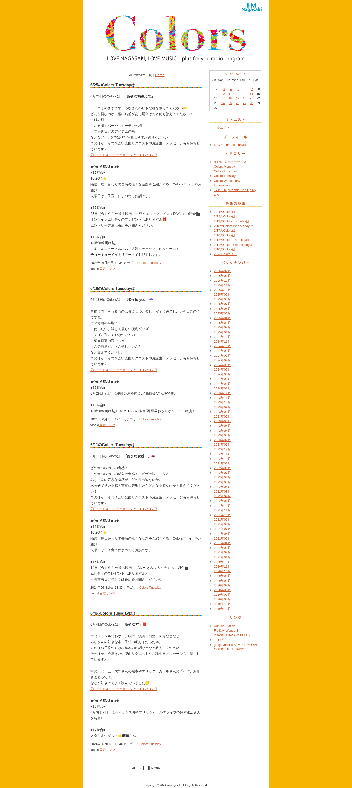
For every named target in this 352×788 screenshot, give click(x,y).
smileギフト (222, 640)
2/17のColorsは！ (226, 230)
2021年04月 (222, 543)
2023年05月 (222, 426)
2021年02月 (222, 552)
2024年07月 (222, 360)
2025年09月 (222, 294)
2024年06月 (222, 365)
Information (222, 185)
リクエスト (222, 127)
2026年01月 (222, 276)
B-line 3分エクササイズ (230, 162)
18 (230, 98)
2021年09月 (222, 519)
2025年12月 (222, 280)
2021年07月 (222, 529)
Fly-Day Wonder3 (226, 630)
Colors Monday (224, 166)
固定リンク (107, 268)
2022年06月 (222, 477)
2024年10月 (222, 346)
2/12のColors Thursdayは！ (233, 240)
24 (223, 103)
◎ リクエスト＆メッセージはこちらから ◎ (123, 155)
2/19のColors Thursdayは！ (233, 221)
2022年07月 (222, 473)
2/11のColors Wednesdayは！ (235, 245)
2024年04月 (222, 374)
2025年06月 (222, 309)
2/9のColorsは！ (225, 254)
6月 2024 (235, 74)
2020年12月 (222, 562)
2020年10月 (222, 571)
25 (230, 103)
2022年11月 (222, 454)
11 (230, 94)
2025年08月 (222, 299)
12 (237, 94)
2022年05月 (222, 482)
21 (251, 98)
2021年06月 (222, 534)
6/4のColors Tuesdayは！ (232, 145)
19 (237, 98)
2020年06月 (222, 590)
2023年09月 (222, 407)
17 (223, 98)
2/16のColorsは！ (226, 235)
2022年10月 (222, 459)
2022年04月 (222, 487)
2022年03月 (222, 491)
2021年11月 (222, 510)
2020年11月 (222, 566)
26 (237, 103)
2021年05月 (222, 538)
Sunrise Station (224, 626)
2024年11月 (222, 341)
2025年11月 (222, 285)
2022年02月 (222, 496)
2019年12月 (222, 604)
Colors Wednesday (227, 181)
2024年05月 (222, 369)
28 (251, 103)
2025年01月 (222, 332)
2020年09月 (222, 576)
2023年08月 (222, 412)
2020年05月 (222, 594)
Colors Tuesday (150, 263)
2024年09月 (222, 351)
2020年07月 (222, 585)
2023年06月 (222, 421)
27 (244, 103)
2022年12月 (222, 449)
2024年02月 (222, 384)
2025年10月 (222, 290)
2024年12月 (222, 337)
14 (251, 94)
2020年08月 (222, 581)
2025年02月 (222, 327)
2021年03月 (222, 548)
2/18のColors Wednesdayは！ (235, 226)
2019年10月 (222, 609)
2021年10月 (222, 515)
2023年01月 (222, 444)
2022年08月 (222, 468)
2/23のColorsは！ (226, 216)
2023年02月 (222, 440)
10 (223, 94)
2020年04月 (222, 599)
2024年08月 (222, 355)
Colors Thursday (225, 171)
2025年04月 (222, 318)
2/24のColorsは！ (226, 212)
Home (159, 75)
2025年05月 (222, 313)
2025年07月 (222, 304)
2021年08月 (222, 524)
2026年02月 (222, 271)
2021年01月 (222, 557)
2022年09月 (222, 463)
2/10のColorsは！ (226, 249)
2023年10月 (222, 402)
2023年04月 (222, 430)
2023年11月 (222, 397)
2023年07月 (222, 416)
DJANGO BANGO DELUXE (233, 635)
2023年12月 (222, 393)
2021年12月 (222, 505)
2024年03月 (222, 379)
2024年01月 (222, 388)
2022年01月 (222, 501)
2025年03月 (222, 322)
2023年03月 (222, 435)
